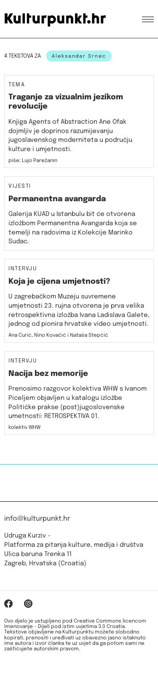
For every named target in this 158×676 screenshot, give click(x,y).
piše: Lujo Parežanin (32, 160)
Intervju (22, 268)
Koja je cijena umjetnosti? (59, 281)
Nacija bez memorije (48, 374)
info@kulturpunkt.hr (37, 518)
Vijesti (19, 186)
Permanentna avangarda (57, 199)
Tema (16, 85)
